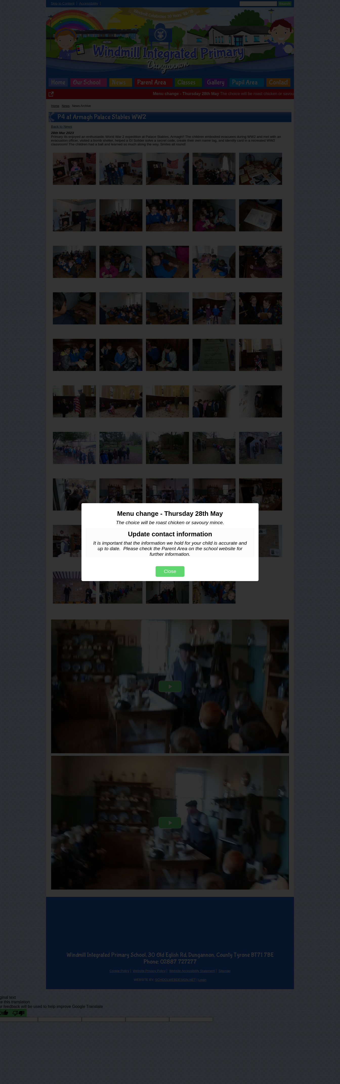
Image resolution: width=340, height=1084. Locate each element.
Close (170, 571)
